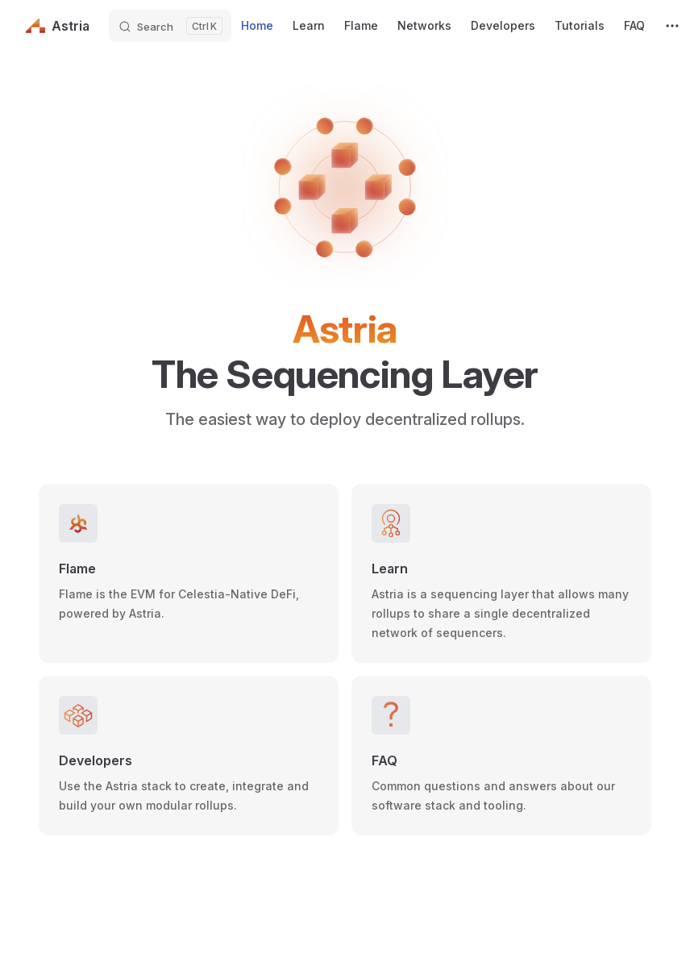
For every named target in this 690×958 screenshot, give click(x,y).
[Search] (170, 26)
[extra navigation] (672, 26)
